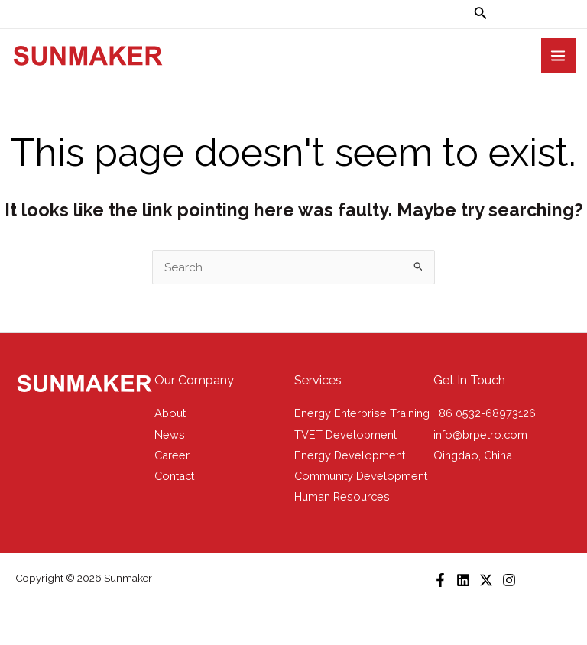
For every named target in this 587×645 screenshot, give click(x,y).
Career (172, 455)
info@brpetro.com (480, 434)
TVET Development (345, 434)
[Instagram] (509, 580)
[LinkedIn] (463, 580)
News (169, 434)
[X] (486, 580)
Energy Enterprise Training (362, 413)
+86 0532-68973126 (484, 413)
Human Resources (342, 496)
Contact (174, 475)
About (170, 413)
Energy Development (349, 455)
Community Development (360, 475)
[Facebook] (440, 580)
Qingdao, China (472, 455)
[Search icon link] (481, 14)
